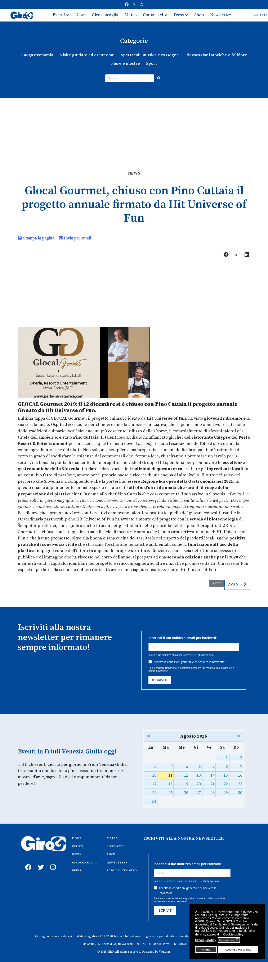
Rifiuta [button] (206, 949)
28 (212, 791)
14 (212, 773)
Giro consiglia (105, 15)
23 (240, 782)
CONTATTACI (116, 845)
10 (154, 773)
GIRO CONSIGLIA (84, 861)
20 (199, 782)
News (80, 15)
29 (225, 791)
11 (170, 773)
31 (154, 800)
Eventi (59, 15)
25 (170, 791)
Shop (199, 15)
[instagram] (52, 861)
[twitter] (40, 861)
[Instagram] (141, 4)
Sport (151, 63)
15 (225, 773)
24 (154, 791)
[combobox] (130, 78)
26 (186, 791)
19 (186, 782)
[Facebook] (127, 4)
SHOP (111, 852)
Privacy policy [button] (205, 940)
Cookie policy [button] (233, 934)
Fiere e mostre (125, 63)
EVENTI (77, 845)
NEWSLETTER (117, 861)
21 (212, 782)
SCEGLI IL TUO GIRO (122, 869)
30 (240, 791)
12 (186, 773)
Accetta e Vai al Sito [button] (238, 949)
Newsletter (220, 15)
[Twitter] (134, 4)
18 (170, 782)
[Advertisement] (134, 129)
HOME (76, 837)
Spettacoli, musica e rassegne (149, 55)
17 (154, 782)
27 (199, 791)
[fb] (27, 861)
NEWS (76, 852)
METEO (112, 837)
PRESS (76, 869)
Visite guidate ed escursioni (88, 55)
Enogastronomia (38, 55)
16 (240, 773)
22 (225, 782)
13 (199, 773)
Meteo (131, 15)
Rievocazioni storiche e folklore (215, 55)
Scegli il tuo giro (68, 27)
